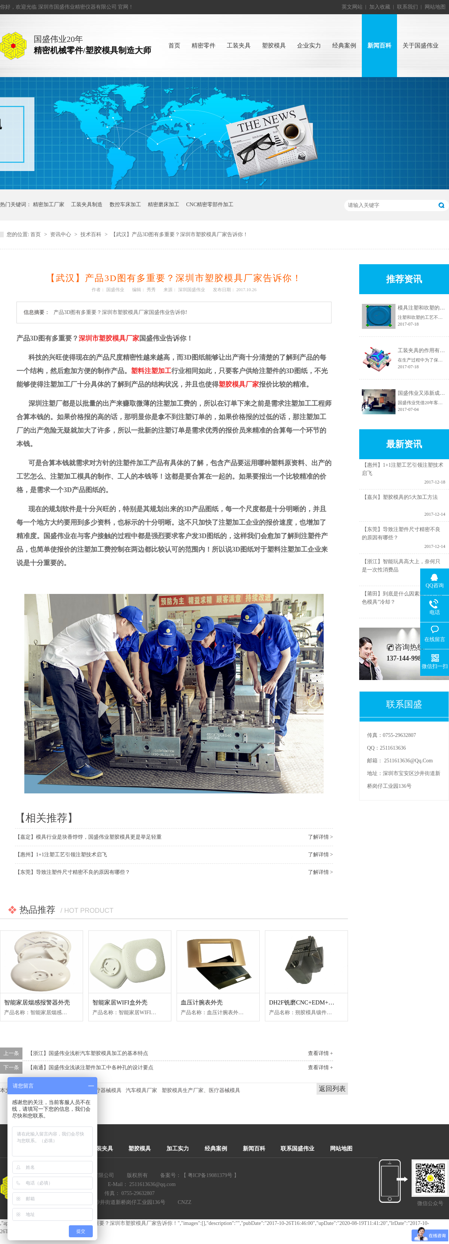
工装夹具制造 (87, 204)
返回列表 (332, 1088)
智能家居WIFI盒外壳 (119, 1002)
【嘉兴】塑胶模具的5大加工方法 (400, 500)
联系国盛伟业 (297, 1149)
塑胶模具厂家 (239, 384)
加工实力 (178, 1149)
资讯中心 (60, 234)
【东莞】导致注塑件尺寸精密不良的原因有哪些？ (72, 872)
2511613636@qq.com (408, 760)
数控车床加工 (125, 204)
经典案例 (216, 1149)
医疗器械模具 (106, 1090)
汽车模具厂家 (141, 1090)
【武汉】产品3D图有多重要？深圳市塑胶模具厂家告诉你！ (179, 234)
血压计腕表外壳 (202, 1002)
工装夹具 (102, 1149)
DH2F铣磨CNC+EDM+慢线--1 (308, 1002)
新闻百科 (254, 1149)
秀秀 (151, 289)
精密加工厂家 (48, 204)
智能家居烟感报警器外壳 (37, 1002)
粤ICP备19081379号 (210, 1175)
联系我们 (407, 7)
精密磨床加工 (163, 204)
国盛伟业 (115, 289)
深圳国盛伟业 (191, 289)
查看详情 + (320, 1053)
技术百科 (90, 234)
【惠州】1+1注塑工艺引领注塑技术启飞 (61, 854)
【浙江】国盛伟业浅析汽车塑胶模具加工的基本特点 (88, 1053)
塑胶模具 (139, 1149)
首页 (35, 234)
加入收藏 (379, 7)
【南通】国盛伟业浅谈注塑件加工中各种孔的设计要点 (90, 1067)
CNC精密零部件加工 (210, 204)
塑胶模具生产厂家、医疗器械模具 (201, 1090)
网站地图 (435, 7)
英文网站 (352, 7)
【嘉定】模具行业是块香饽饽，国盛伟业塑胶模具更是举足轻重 (88, 837)
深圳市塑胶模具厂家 (109, 338)
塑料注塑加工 (151, 371)
